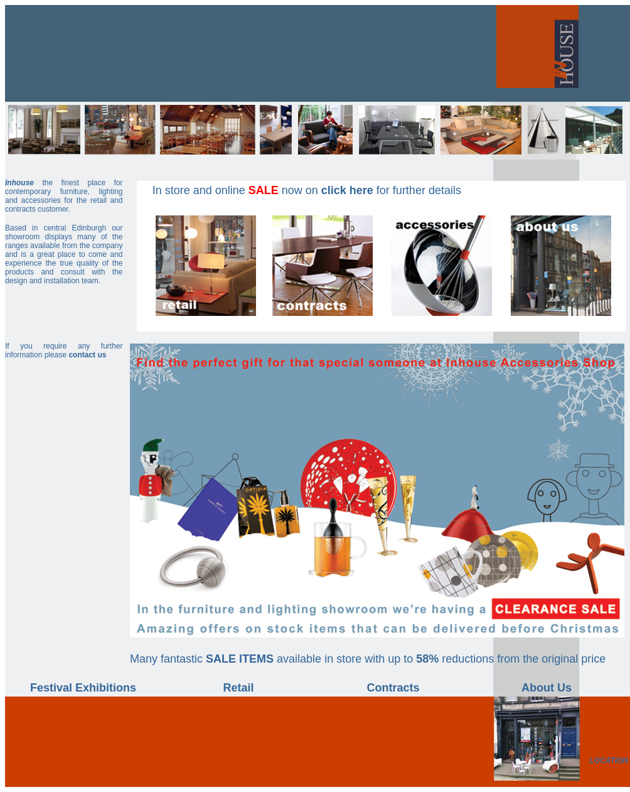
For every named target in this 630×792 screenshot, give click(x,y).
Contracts (392, 687)
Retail (238, 687)
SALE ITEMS (240, 659)
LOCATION (608, 760)
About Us (546, 687)
